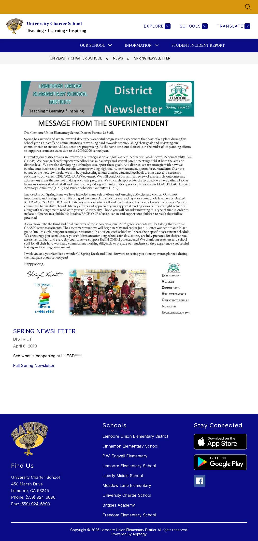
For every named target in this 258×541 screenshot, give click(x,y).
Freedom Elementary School (129, 514)
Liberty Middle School (122, 475)
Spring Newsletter (152, 58)
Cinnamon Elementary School (130, 446)
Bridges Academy (118, 505)
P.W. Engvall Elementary (124, 455)
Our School (92, 45)
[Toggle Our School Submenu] (110, 45)
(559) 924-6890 (41, 497)
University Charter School (76, 58)
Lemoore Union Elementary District (135, 436)
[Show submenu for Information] (138, 45)
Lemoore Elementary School (129, 465)
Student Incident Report (198, 45)
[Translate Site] (232, 26)
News (118, 58)
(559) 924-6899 (35, 503)
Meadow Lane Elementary (126, 485)
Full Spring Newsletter (34, 365)
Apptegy (140, 534)
